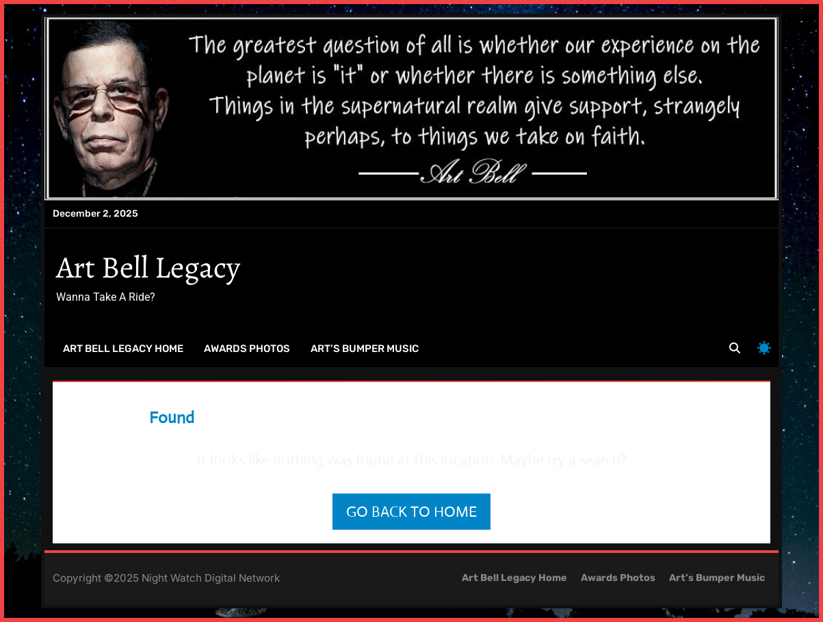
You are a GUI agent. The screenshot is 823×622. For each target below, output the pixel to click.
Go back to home (411, 511)
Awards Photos (247, 348)
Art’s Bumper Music (365, 348)
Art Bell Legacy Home (123, 348)
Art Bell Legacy (148, 267)
